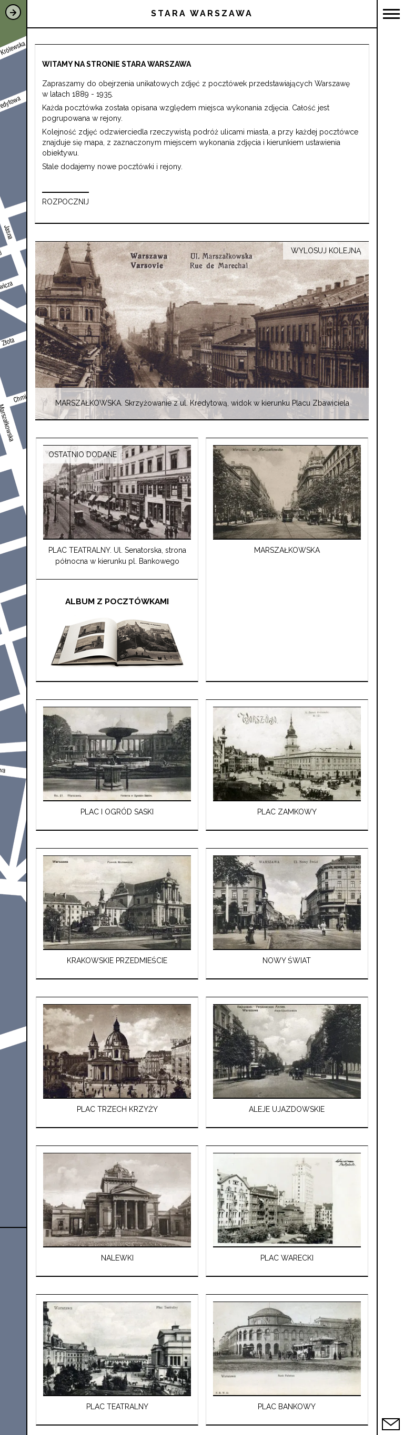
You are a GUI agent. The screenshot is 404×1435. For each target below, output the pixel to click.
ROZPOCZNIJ (65, 201)
